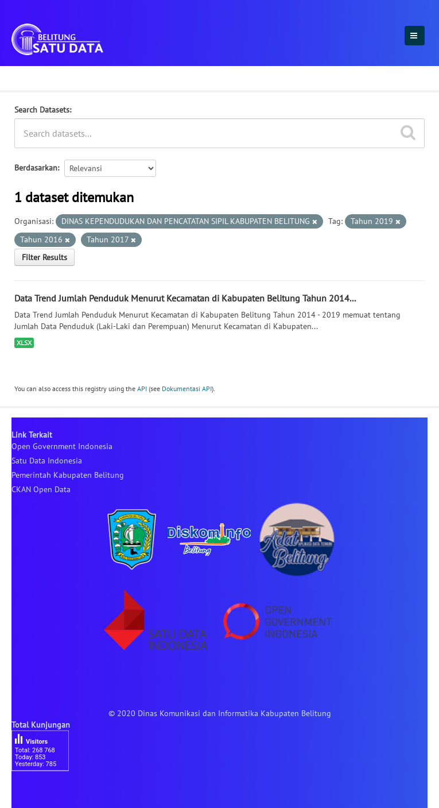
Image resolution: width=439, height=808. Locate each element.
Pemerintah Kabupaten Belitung (67, 475)
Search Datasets (41, 110)
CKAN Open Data (41, 489)
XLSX (24, 342)
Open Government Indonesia (61, 446)
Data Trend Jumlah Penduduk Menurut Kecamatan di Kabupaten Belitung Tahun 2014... (185, 298)
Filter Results (44, 257)
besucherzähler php (45, 791)
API (142, 388)
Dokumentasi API (187, 388)
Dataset (30, 76)
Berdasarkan (35, 168)
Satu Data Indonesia (46, 460)
